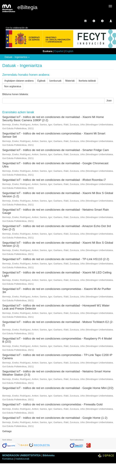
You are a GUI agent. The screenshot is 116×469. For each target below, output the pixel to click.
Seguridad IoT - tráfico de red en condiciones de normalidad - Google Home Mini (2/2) (57, 388)
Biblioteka (48, 455)
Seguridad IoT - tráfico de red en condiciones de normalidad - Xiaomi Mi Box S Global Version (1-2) (57, 194)
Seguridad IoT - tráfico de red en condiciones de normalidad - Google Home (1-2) (54, 417)
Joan (109, 100)
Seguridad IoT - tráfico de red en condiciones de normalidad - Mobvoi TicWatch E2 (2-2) (57, 323)
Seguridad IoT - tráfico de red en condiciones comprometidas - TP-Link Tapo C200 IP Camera (57, 356)
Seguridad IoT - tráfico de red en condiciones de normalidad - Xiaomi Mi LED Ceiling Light (56, 274)
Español (58, 51)
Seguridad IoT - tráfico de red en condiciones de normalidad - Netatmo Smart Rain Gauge (55, 211)
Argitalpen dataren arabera (18, 80)
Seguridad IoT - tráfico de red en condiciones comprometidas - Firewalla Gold (52, 404)
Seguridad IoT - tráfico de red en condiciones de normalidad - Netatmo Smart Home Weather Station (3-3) (56, 373)
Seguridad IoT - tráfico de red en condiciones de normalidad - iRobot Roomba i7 (54, 179)
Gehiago (7, 431)
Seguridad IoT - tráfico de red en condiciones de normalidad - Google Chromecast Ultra (55, 165)
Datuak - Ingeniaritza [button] (17, 57)
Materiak (70, 80)
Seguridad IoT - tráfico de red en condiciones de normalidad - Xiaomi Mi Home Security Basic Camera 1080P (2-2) (53, 118)
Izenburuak (55, 80)
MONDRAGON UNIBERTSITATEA (21, 455)
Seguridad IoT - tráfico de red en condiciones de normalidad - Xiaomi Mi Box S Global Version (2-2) (57, 244)
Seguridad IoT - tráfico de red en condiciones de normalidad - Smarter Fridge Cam (55, 150)
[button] (94, 21)
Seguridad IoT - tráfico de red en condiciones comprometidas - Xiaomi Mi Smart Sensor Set (53, 135)
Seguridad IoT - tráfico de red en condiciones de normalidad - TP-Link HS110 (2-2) (55, 259)
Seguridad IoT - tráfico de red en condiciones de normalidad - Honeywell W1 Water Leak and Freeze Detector (56, 307)
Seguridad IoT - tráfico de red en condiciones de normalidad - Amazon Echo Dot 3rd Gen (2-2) (56, 227)
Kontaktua (7, 458)
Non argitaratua (12, 86)
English (69, 51)
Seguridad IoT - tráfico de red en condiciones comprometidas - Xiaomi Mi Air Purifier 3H (56, 290)
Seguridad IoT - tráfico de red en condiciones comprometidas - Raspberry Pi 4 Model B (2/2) (57, 340)
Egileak (41, 80)
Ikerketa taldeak (87, 80)
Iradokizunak (22, 458)
